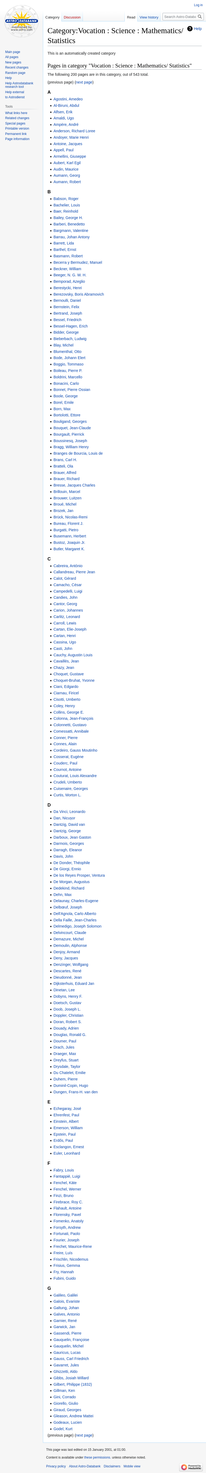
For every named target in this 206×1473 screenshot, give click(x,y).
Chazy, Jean (63, 667)
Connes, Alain (64, 744)
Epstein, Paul (64, 1134)
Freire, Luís (62, 1253)
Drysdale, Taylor (66, 1066)
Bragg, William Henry (71, 447)
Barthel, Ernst (64, 249)
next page (84, 82)
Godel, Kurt (62, 1429)
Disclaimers (112, 1466)
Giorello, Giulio (65, 1403)
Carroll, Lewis (64, 623)
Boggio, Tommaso (68, 364)
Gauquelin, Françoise (71, 1340)
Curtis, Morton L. (67, 795)
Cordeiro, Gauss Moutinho (75, 750)
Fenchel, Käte (64, 1183)
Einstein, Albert (65, 1121)
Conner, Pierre (65, 738)
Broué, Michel (64, 504)
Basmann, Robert (68, 256)
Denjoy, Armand (66, 952)
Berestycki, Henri (67, 288)
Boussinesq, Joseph (70, 441)
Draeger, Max (64, 1054)
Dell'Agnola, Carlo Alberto (74, 913)
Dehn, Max (62, 894)
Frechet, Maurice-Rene (72, 1246)
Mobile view (132, 1466)
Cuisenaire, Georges (70, 788)
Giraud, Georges (67, 1410)
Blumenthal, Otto (67, 351)
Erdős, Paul (63, 1140)
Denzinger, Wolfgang (70, 964)
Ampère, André (65, 124)
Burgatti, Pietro (65, 530)
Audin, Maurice (65, 169)
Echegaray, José (67, 1108)
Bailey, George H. (68, 218)
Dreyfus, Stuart (65, 1060)
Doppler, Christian (68, 1015)
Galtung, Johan (66, 1308)
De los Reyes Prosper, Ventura (79, 875)
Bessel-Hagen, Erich (70, 326)
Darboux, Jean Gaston (72, 837)
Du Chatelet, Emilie (69, 1073)
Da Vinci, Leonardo (69, 811)
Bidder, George (66, 332)
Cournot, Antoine (67, 769)
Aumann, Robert (67, 182)
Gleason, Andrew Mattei (73, 1416)
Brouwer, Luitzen (67, 498)
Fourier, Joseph (66, 1240)
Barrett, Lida (63, 243)
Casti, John (62, 648)
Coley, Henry (64, 706)
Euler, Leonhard (66, 1153)
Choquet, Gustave (68, 674)
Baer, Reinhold (65, 211)
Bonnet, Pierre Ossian (71, 389)
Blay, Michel (63, 345)
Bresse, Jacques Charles (74, 485)
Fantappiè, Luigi (66, 1176)
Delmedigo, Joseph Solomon (77, 926)
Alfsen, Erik (62, 112)
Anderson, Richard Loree (74, 131)
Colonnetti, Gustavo (69, 725)
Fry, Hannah (63, 1272)
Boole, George (65, 396)
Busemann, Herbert (69, 536)
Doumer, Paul (64, 1041)
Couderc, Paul (65, 763)
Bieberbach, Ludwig (69, 339)
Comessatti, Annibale (71, 731)
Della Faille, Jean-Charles (74, 920)
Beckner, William (67, 269)
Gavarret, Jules (66, 1365)
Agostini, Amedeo (68, 99)
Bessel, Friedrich (67, 320)
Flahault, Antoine (67, 1208)
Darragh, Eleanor (67, 850)
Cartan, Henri (64, 636)
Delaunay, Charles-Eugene (75, 901)
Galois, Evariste (66, 1301)
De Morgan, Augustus (71, 882)
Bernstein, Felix (66, 307)
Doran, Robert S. (67, 1022)
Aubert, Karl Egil (66, 163)
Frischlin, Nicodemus (70, 1259)
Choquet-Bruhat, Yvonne (73, 680)
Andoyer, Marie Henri (71, 137)
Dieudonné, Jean (67, 977)
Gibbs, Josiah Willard (71, 1378)
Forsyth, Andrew (66, 1227)
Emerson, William (68, 1128)
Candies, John (65, 597)
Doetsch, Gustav (67, 1003)
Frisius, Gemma (66, 1265)
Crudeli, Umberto (67, 782)
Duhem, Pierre (65, 1079)
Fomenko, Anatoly (68, 1221)
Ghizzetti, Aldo (65, 1371)
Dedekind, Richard (68, 888)
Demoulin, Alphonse (70, 945)
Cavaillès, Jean (66, 661)
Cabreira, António (67, 566)
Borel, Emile (63, 402)
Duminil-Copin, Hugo (70, 1085)
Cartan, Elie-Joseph (69, 629)
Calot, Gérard (64, 578)
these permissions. (97, 1457)
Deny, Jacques (65, 958)
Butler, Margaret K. (69, 549)
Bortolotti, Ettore (66, 415)
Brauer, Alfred (64, 472)
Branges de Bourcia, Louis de (78, 453)
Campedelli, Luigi (67, 591)
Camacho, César (67, 585)
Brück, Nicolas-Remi (70, 517)
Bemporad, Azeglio (69, 281)
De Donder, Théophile (71, 863)
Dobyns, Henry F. (67, 996)
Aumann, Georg (66, 175)
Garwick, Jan (64, 1327)
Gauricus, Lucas (66, 1352)
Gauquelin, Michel (68, 1346)
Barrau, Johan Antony (71, 237)
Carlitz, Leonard (66, 617)
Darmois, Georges (68, 843)
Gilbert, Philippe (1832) (72, 1384)
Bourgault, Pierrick (68, 434)
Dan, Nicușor (64, 818)
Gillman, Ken (64, 1390)
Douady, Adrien (66, 1028)
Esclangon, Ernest (68, 1147)
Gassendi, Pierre (67, 1333)
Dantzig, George (67, 831)
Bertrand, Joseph (67, 313)
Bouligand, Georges (70, 421)
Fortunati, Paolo (66, 1233)
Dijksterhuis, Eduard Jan (73, 983)
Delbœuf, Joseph (67, 907)
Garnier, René (65, 1320)
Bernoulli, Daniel (67, 300)
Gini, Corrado (64, 1397)
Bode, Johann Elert (69, 358)
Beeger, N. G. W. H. (69, 275)
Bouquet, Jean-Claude (72, 428)
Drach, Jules (63, 1047)
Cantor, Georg (65, 604)
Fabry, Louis (63, 1170)
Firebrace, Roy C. (68, 1202)
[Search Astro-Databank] (183, 16)
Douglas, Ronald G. (69, 1035)
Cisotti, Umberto (66, 699)
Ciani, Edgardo (65, 686)
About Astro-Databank (84, 1466)
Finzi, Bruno (63, 1195)
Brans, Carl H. (65, 460)
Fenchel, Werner (67, 1189)
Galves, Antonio (66, 1314)
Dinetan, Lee (64, 990)
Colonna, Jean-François (73, 718)
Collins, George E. (68, 712)
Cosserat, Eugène (68, 757)
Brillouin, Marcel (66, 491)
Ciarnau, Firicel (66, 693)
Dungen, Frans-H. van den (75, 1092)
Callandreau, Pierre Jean (74, 572)
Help (198, 29)
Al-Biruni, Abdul (66, 105)
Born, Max (62, 409)
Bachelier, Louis (66, 205)
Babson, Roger (65, 199)
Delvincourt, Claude (69, 932)
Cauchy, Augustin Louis (72, 655)
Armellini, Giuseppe (69, 156)
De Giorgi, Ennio (67, 869)
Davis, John (63, 856)
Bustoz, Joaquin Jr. (69, 542)
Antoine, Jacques (67, 144)
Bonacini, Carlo (66, 383)
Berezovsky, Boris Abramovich (78, 294)
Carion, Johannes (68, 610)
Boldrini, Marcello (67, 377)
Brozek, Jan (63, 510)
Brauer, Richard (66, 479)
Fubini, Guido (64, 1278)
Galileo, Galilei (65, 1295)
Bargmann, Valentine (70, 230)
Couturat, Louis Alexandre (75, 776)
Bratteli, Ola (63, 466)
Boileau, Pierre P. (67, 370)
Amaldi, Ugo (63, 118)
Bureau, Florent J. (68, 523)
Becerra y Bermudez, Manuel (77, 262)
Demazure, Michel (68, 939)
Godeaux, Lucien (67, 1422)
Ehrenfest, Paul (66, 1115)
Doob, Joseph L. (67, 1009)
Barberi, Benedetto (69, 224)
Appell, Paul (63, 150)
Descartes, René (67, 971)
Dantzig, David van (69, 824)
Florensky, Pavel (67, 1214)
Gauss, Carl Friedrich (71, 1359)
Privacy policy (56, 1466)
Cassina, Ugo (64, 642)
